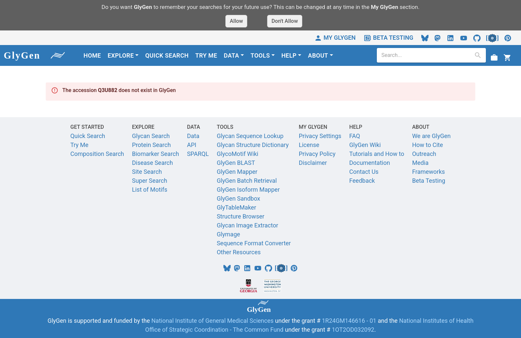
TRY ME (206, 55)
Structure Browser (240, 216)
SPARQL (198, 153)
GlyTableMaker (236, 207)
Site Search (147, 171)
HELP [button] (289, 55)
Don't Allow (284, 21)
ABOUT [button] (318, 55)
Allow (236, 21)
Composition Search (97, 153)
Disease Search (152, 162)
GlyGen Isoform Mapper (248, 189)
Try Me (79, 144)
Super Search (149, 180)
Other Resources (239, 252)
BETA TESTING (388, 37)
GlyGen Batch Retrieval (247, 180)
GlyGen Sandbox (238, 198)
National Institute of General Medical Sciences (213, 320)
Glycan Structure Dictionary (253, 144)
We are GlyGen (431, 135)
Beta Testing (428, 180)
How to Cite (427, 144)
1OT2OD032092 (353, 329)
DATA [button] (231, 55)
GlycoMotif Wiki (238, 153)
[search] (426, 55)
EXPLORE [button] (121, 55)
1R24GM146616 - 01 (349, 320)
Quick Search (87, 135)
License (309, 144)
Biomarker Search (155, 153)
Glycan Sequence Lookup (250, 135)
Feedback (362, 180)
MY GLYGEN (335, 37)
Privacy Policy (317, 153)
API (191, 144)
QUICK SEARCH (167, 55)
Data (193, 135)
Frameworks (428, 171)
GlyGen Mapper (237, 171)
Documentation (369, 162)
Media (420, 162)
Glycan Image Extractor (247, 225)
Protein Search (151, 144)
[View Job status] (494, 57)
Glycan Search (151, 135)
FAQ (354, 135)
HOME (92, 55)
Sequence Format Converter (254, 243)
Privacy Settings (320, 135)
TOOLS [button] (260, 55)
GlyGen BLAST (236, 162)
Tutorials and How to (376, 153)
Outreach (424, 153)
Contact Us (363, 171)
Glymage (228, 234)
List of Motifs (149, 189)
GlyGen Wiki (365, 144)
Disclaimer (313, 162)
